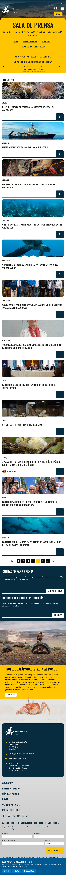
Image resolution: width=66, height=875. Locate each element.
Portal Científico (11, 809)
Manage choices (29, 871)
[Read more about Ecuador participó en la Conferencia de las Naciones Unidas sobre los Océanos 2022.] (60, 511)
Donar (58, 14)
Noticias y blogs (29, 56)
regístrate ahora (55, 850)
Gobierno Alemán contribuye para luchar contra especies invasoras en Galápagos (32, 306)
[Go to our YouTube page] (17, 815)
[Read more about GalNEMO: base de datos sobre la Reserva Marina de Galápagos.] (60, 193)
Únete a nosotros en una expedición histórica (26, 147)
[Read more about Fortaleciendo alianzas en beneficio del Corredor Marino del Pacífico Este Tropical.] (60, 551)
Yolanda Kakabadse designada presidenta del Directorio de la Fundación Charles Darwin (32, 346)
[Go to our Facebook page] (3, 815)
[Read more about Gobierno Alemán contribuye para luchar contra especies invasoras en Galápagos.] (60, 314)
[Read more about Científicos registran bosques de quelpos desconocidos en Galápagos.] (60, 234)
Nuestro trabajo (11, 788)
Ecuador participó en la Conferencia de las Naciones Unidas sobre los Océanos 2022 (29, 504)
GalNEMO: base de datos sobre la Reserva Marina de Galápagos (28, 186)
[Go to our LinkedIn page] (22, 815)
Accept (6, 871)
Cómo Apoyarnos (10, 793)
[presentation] (17, 850)
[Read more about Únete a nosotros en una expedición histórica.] (60, 153)
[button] (62, 8)
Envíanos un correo (55, 591)
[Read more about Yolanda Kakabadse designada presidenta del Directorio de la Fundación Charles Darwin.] (60, 354)
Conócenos (7, 783)
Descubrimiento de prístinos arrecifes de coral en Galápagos (28, 109)
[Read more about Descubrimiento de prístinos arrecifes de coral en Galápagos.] (60, 116)
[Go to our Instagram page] (8, 815)
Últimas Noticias (11, 804)
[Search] (55, 8)
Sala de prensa (45, 56)
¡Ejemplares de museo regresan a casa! (22, 425)
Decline (16, 871)
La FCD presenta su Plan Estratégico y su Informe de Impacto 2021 (29, 386)
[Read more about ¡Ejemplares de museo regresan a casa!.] (60, 431)
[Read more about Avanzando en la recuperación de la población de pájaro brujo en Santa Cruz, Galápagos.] (60, 471)
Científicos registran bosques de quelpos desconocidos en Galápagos (32, 226)
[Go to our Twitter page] (13, 815)
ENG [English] (60, 3)
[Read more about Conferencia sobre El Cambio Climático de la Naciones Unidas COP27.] (60, 274)
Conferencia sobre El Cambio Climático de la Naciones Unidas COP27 (30, 266)
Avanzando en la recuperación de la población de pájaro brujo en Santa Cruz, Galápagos (31, 463)
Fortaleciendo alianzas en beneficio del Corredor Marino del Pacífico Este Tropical (31, 544)
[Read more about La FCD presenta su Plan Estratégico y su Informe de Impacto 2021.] (60, 394)
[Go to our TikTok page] (27, 815)
